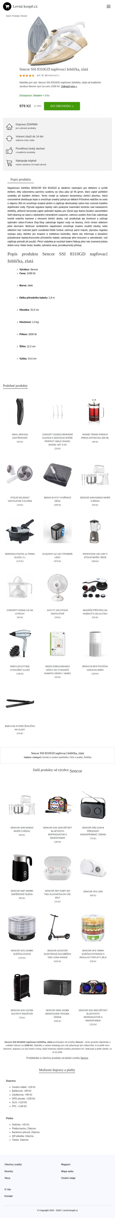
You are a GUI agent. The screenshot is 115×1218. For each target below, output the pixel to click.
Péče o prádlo (76, 757)
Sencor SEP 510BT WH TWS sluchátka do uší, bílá (57, 894)
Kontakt (8, 1196)
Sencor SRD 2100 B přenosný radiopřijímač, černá (93, 831)
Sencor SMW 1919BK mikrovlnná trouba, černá (57, 1013)
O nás (7, 1189)
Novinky (8, 1171)
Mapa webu (67, 1171)
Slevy (7, 1178)
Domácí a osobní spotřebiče (55, 757)
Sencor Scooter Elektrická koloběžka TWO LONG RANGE (57, 954)
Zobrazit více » (69, 86)
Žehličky (87, 757)
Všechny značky (13, 1164)
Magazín (65, 1164)
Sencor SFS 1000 (93, 891)
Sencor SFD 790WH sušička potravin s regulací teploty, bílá (93, 954)
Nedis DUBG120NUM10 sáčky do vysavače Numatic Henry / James (57, 669)
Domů (8, 16)
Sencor (32, 86)
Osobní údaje (68, 1178)
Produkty (15, 16)
